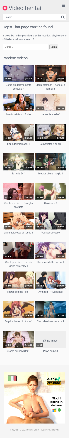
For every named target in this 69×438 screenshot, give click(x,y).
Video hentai (22, 8)
